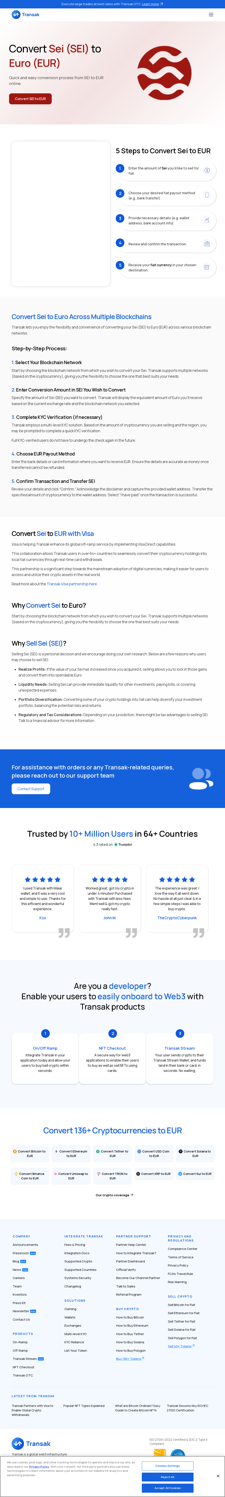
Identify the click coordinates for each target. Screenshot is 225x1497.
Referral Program (128, 1294)
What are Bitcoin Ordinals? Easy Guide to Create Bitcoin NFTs (137, 1408)
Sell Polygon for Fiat (182, 1338)
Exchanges (72, 1325)
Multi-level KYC (75, 1334)
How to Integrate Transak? (136, 1253)
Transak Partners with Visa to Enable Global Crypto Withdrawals (32, 1410)
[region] (112, 1476)
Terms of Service (181, 1257)
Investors (20, 1294)
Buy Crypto (127, 1309)
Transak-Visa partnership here (72, 583)
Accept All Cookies (168, 1488)
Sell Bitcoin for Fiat (181, 1305)
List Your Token (75, 1350)
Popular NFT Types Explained (84, 1406)
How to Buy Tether (130, 1334)
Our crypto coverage (112, 1195)
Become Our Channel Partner (138, 1278)
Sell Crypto (180, 1296)
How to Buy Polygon (131, 1350)
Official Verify (126, 1269)
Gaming (70, 1309)
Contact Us (21, 1319)
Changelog (72, 1286)
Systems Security (77, 1278)
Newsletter (24, 1311)
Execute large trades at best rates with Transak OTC (112, 4)
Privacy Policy (178, 1265)
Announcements (25, 1244)
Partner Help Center (131, 1244)
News (20, 1269)
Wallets (69, 1317)
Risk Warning (177, 1282)
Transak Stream (28, 1358)
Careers (19, 1278)
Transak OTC (23, 1375)
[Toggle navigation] (211, 14)
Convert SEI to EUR (30, 98)
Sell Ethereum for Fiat (184, 1313)
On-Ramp (20, 1342)
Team (17, 1286)
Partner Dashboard (130, 1261)
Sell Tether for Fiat (181, 1321)
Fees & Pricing (74, 1244)
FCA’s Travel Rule (180, 1274)
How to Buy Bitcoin (130, 1317)
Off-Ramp (20, 1350)
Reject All (167, 1477)
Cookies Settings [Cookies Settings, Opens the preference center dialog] (167, 1466)
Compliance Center (182, 1248)
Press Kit (19, 1303)
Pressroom (24, 1253)
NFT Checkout (23, 1367)
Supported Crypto (78, 1261)
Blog (19, 1261)
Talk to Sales (125, 1286)
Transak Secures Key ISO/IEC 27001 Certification (187, 1408)
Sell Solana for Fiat (181, 1329)
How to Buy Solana (130, 1342)
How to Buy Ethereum (132, 1325)
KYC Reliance (74, 1342)
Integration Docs (76, 1253)
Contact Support (30, 788)
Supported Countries (80, 1269)
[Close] (218, 1476)
